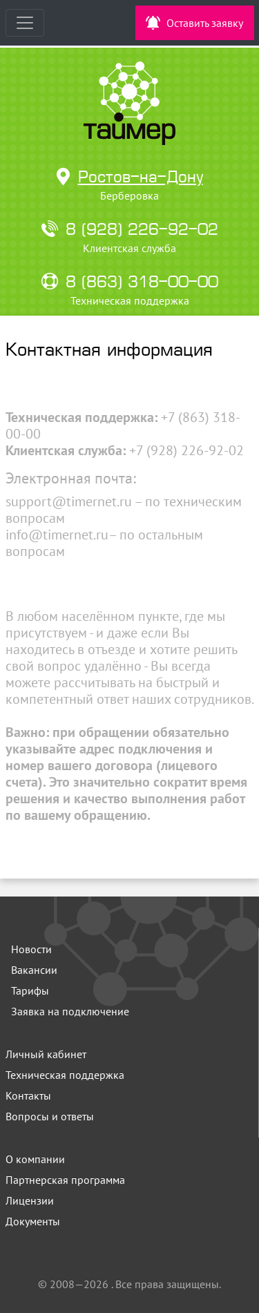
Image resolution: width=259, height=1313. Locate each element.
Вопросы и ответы (50, 1116)
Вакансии (34, 970)
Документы (33, 1221)
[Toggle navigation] (25, 23)
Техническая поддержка (65, 1075)
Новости (31, 949)
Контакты (28, 1095)
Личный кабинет (46, 1054)
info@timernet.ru (57, 535)
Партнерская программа (65, 1180)
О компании (35, 1159)
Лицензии (30, 1200)
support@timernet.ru (69, 501)
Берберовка (129, 195)
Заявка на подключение (70, 1011)
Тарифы (30, 990)
